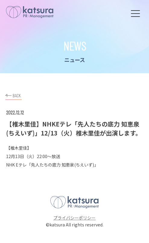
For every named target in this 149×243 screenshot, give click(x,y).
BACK (13, 94)
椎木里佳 (18, 148)
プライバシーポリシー (74, 218)
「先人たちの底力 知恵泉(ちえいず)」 (62, 165)
